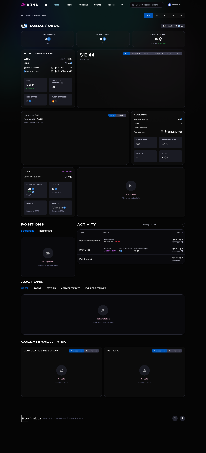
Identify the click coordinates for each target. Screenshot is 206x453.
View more (67, 197)
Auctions (83, 5)
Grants (97, 5)
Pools (56, 5)
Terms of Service (76, 444)
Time (179, 258)
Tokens (69, 5)
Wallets (111, 5)
